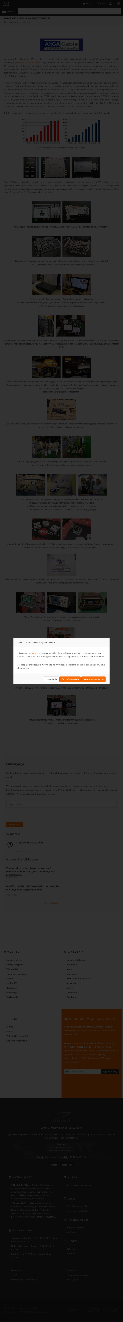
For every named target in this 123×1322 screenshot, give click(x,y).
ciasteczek (33, 653)
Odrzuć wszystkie (70, 679)
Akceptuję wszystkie (93, 679)
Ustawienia (51, 679)
